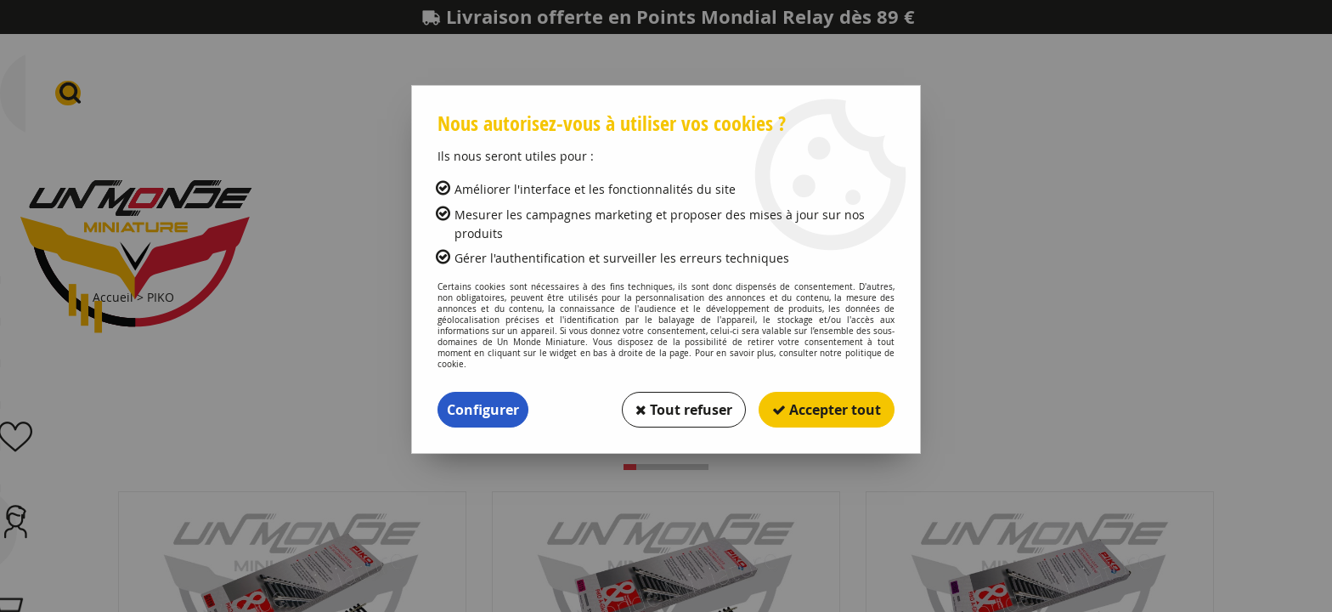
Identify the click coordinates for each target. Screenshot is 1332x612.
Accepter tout (826, 409)
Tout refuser (683, 409)
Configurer (483, 409)
